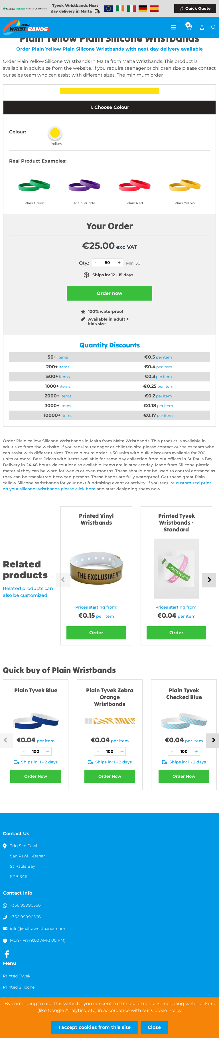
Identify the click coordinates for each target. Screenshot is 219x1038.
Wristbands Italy (131, 8)
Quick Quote (197, 8)
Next (209, 580)
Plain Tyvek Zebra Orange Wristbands (109, 697)
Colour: (17, 132)
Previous (63, 580)
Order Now (35, 776)
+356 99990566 (25, 905)
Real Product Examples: (37, 161)
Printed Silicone (19, 987)
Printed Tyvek (16, 976)
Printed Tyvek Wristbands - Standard (176, 522)
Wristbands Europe (108, 8)
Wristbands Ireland (120, 8)
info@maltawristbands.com (37, 928)
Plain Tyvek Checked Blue (184, 694)
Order (96, 632)
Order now (109, 293)
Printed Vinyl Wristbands (96, 519)
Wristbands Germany (143, 8)
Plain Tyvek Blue (35, 690)
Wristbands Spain (154, 8)
